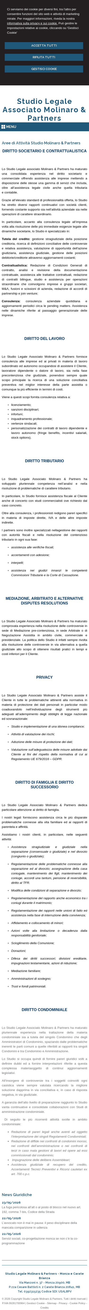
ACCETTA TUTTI (44, 45)
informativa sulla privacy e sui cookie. (32, 23)
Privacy (63, 1303)
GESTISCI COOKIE (44, 69)
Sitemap (52, 1303)
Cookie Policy (77, 1303)
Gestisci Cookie (36, 1303)
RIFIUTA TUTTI (44, 57)
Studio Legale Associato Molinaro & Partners (44, 109)
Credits (44, 1307)
